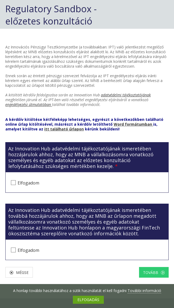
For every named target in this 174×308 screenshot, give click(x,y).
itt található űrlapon (64, 129)
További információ (144, 290)
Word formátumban (133, 124)
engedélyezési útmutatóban (28, 104)
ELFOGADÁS (88, 299)
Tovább (150, 272)
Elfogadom (28, 183)
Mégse (22, 272)
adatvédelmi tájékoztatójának (126, 94)
